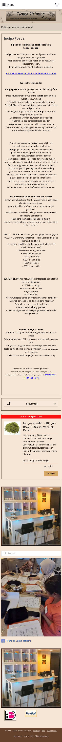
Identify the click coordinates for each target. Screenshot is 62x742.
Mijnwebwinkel (41, 736)
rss (43, 730)
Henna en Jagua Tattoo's (16, 641)
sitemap (36, 730)
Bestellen (51, 473)
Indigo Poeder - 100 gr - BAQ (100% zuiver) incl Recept (39, 426)
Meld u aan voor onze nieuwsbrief (17, 27)
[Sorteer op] (31, 404)
